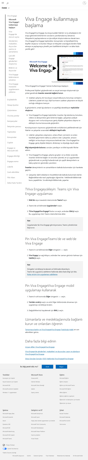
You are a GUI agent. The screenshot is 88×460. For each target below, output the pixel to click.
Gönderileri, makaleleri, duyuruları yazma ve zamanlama (13, 46)
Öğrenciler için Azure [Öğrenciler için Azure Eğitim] (65, 403)
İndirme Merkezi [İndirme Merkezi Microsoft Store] (35, 382)
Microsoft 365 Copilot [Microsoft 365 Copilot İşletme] (8, 435)
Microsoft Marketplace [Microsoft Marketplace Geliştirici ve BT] (37, 428)
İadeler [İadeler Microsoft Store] (33, 389)
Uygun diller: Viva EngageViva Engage (40, 347)
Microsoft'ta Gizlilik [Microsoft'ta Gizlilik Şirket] (65, 421)
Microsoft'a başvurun (18, 456)
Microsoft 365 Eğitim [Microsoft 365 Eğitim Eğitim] (65, 389)
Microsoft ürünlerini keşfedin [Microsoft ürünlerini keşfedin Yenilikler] (10, 389)
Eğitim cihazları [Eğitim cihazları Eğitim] (64, 382)
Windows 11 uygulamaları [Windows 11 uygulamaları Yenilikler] (10, 392)
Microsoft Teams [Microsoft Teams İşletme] (7, 438)
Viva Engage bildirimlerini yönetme (14, 77)
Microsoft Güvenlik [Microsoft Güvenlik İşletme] (8, 417)
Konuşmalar (12, 137)
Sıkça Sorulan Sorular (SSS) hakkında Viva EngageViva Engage (49, 358)
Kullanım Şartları (38, 456)
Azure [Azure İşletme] (4, 421)
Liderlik (10, 166)
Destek (4, 8)
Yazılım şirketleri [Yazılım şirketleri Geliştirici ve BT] (35, 435)
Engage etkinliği (13, 156)
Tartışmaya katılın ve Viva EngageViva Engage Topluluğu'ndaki (49, 329)
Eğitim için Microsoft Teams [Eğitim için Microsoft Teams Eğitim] (67, 385)
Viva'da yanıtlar (13, 115)
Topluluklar (11, 132)
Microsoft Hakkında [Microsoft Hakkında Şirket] (65, 417)
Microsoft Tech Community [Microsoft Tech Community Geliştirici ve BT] (38, 424)
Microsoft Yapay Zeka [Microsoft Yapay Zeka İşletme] (8, 413)
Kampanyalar (12, 121)
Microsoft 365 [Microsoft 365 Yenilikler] (6, 385)
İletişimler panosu (14, 126)
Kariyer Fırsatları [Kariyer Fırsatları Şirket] (64, 413)
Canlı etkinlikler (13, 172)
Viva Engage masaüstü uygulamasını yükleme (14, 88)
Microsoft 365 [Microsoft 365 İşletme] (6, 428)
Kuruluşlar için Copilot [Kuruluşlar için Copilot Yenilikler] (9, 378)
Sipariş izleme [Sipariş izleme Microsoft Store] (35, 392)
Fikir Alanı (11, 177)
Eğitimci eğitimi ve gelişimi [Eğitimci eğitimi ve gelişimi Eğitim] (67, 396)
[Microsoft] (43, 1)
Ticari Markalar (50, 456)
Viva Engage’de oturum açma (14, 34)
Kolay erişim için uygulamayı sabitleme (42, 274)
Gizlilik (29, 456)
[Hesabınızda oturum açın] (84, 3)
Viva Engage (12, 16)
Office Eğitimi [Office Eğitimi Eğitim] (63, 392)
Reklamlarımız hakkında (63, 456)
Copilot (10, 142)
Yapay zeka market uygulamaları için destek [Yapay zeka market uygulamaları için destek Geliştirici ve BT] (43, 421)
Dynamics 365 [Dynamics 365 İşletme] (6, 424)
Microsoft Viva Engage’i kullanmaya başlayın (14, 23)
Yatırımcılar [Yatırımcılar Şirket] (63, 424)
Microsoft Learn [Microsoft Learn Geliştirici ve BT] (35, 417)
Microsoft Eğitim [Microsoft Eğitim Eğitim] (64, 378)
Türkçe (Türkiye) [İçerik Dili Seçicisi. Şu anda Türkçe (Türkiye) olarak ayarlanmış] (10, 445)
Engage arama (12, 161)
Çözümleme (12, 110)
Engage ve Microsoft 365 (12, 149)
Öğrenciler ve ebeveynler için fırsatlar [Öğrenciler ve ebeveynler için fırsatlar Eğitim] (70, 399)
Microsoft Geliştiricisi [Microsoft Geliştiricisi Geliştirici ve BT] (37, 413)
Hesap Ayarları (13, 105)
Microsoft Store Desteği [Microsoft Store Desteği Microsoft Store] (37, 385)
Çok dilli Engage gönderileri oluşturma (13, 59)
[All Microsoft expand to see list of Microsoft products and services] (2, 3)
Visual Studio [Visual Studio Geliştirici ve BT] (34, 438)
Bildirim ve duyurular (13, 69)
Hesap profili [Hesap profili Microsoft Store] (34, 378)
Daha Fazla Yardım (14, 183)
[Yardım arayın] (8, 3)
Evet (47, 366)
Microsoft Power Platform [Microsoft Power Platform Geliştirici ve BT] (38, 431)
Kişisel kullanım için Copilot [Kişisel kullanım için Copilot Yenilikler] (10, 382)
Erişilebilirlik (12, 99)
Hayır (61, 366)
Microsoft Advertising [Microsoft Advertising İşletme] (8, 431)
